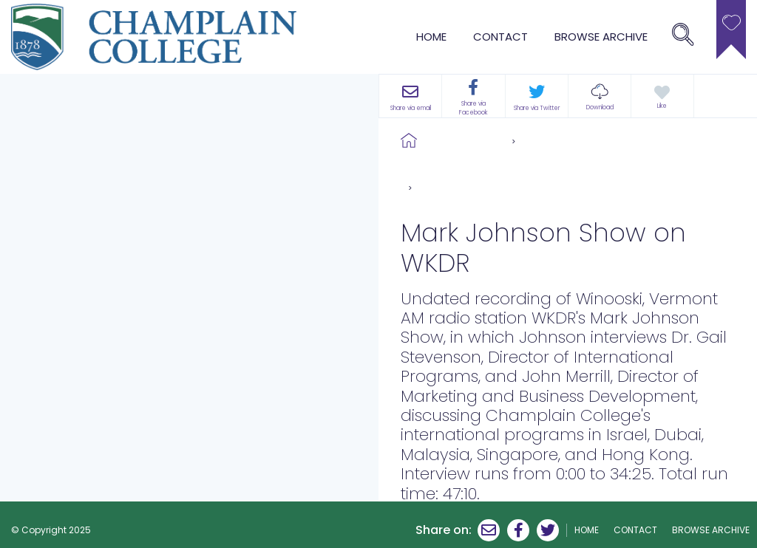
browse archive (601, 36)
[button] (599, 96)
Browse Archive (464, 140)
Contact (500, 36)
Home (431, 36)
